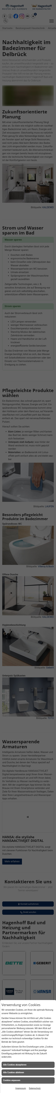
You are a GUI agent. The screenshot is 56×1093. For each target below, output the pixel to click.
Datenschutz (35, 1088)
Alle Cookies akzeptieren (14, 1065)
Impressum (20, 1088)
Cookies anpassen (11, 1080)
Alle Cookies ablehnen (13, 1072)
